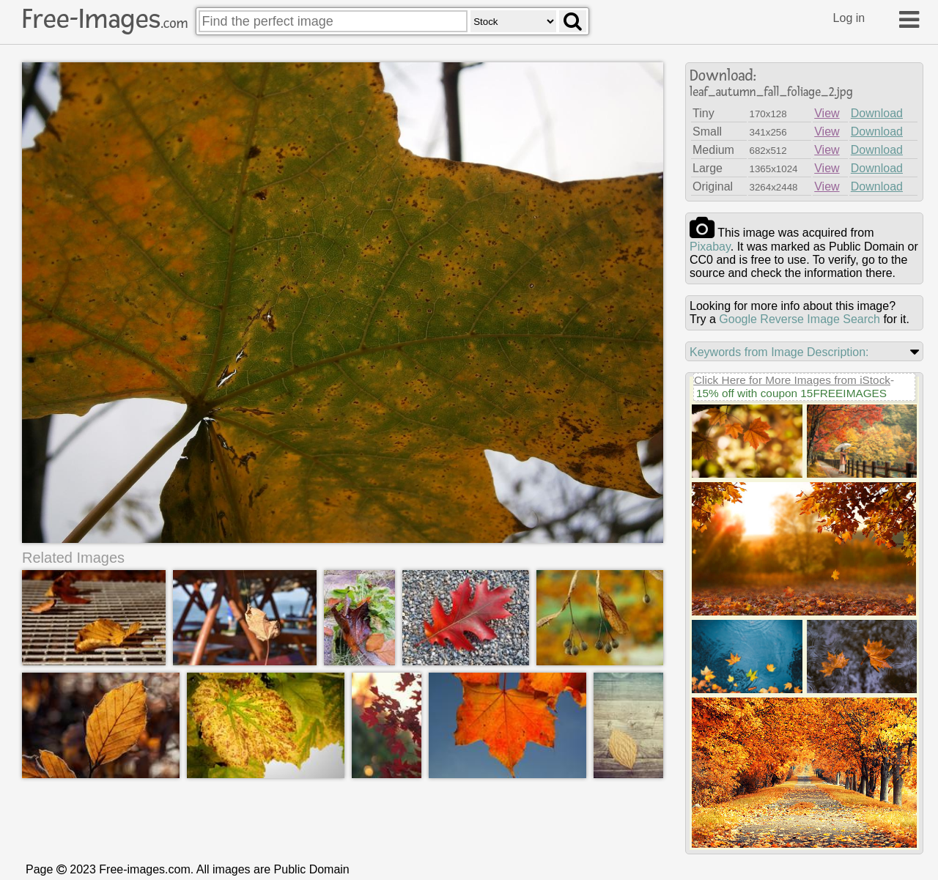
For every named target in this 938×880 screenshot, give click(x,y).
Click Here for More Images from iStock (792, 380)
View (826, 113)
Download (877, 113)
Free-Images (105, 19)
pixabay (710, 246)
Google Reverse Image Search (799, 319)
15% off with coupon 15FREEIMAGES (791, 393)
